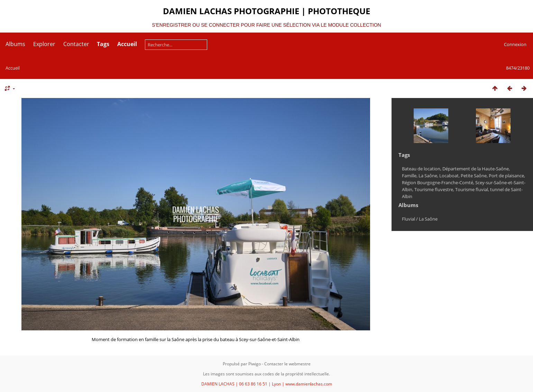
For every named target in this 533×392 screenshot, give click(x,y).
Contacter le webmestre (287, 364)
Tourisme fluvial (471, 189)
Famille (409, 175)
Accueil (13, 68)
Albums (15, 44)
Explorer (44, 44)
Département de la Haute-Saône (475, 169)
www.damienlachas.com (308, 384)
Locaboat (449, 175)
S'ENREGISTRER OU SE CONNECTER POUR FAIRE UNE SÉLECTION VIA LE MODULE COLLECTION (266, 25)
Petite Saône (474, 175)
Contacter (76, 44)
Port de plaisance (506, 175)
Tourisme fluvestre (433, 189)
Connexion (515, 44)
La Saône (428, 175)
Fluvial (408, 219)
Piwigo (254, 364)
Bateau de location (421, 169)
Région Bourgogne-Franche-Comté (437, 182)
